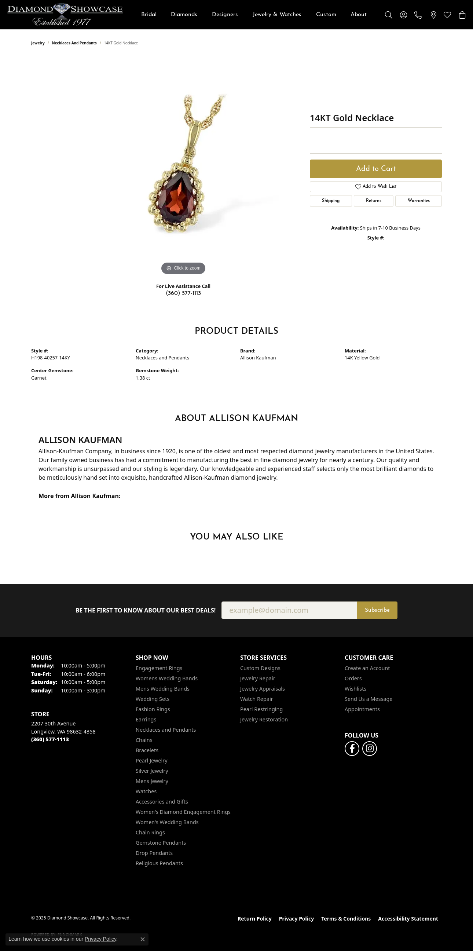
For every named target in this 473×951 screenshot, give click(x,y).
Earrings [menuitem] (146, 719)
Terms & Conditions (346, 918)
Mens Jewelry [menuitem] (152, 781)
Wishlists (355, 688)
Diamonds (184, 15)
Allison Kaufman (258, 357)
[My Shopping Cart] (462, 14)
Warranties (419, 201)
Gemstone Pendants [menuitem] (161, 842)
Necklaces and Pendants (74, 42)
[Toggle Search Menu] (388, 14)
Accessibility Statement (408, 918)
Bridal (149, 15)
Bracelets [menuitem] (147, 750)
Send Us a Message (368, 698)
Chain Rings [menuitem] (150, 832)
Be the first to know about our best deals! (146, 610)
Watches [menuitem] (146, 791)
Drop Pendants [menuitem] (154, 852)
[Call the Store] (50, 739)
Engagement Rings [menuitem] (159, 668)
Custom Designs (260, 668)
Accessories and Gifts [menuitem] (162, 801)
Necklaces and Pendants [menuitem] (166, 729)
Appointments (362, 709)
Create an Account (367, 668)
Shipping (331, 201)
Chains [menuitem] (144, 739)
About (359, 15)
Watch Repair (256, 698)
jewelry (38, 42)
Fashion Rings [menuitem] (153, 709)
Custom (326, 15)
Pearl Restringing (261, 709)
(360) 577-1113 (183, 293)
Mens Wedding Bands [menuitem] (163, 688)
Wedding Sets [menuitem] (152, 698)
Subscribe (377, 610)
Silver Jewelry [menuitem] (152, 770)
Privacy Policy (296, 918)
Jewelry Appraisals (262, 688)
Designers (225, 15)
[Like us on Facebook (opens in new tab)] (352, 748)
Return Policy (255, 918)
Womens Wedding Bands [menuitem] (167, 678)
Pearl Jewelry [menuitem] (151, 760)
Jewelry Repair (257, 678)
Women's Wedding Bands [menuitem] (167, 822)
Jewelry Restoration (264, 719)
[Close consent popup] (142, 939)
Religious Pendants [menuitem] (159, 863)
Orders (353, 678)
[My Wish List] (447, 14)
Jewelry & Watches (277, 15)
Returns (373, 201)
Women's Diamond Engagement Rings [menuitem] (183, 811)
